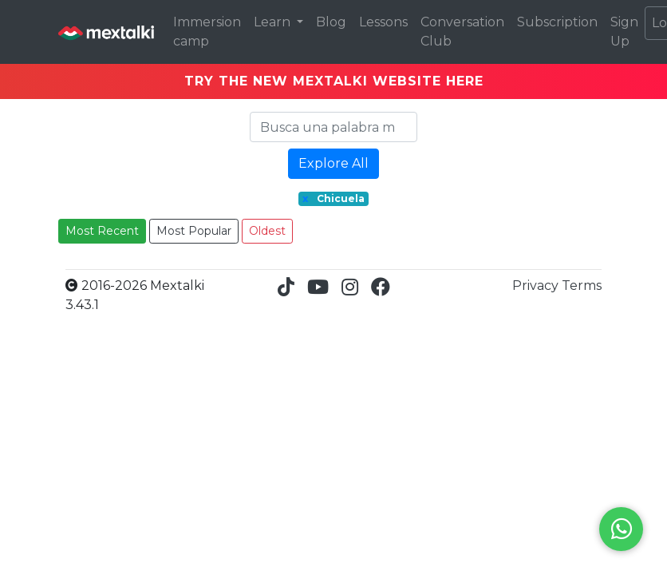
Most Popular (193, 231)
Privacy (537, 285)
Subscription (557, 22)
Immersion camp (207, 31)
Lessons (383, 22)
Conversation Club (462, 31)
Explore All (333, 163)
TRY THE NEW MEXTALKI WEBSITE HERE (333, 81)
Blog (331, 22)
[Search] (333, 127)
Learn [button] (274, 22)
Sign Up (624, 31)
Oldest (267, 231)
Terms (582, 285)
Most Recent (102, 231)
